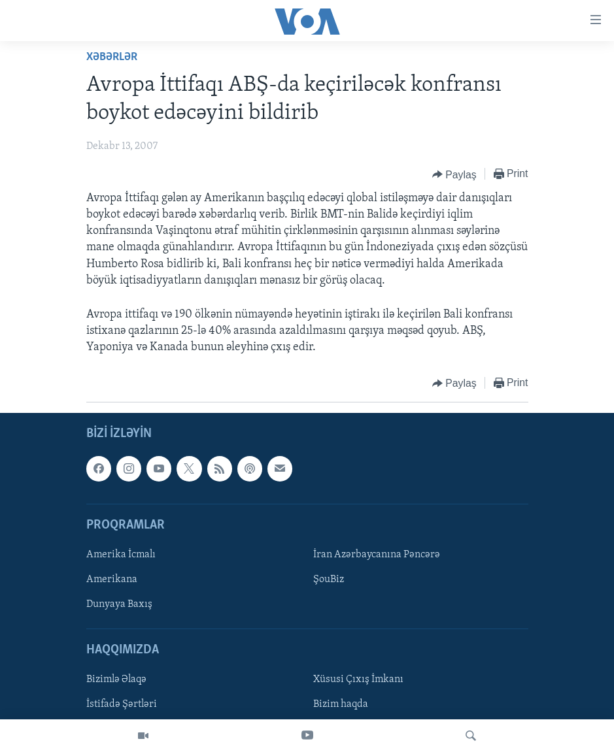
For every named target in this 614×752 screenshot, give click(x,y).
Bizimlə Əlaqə (116, 679)
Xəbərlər (111, 57)
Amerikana (111, 579)
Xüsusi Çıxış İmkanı (358, 679)
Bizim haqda (340, 704)
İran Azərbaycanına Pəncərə (376, 554)
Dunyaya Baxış (119, 604)
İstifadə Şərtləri (121, 704)
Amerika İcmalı (121, 554)
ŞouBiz (328, 579)
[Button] (454, 174)
